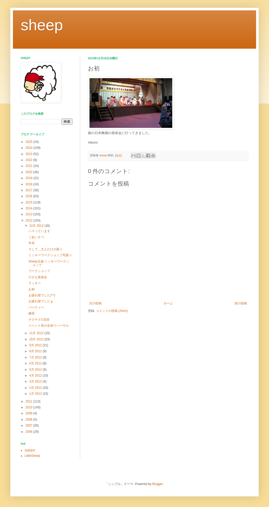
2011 (29, 401)
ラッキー (34, 283)
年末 (31, 243)
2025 (29, 142)
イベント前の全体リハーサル (48, 325)
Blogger (157, 484)
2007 (29, 425)
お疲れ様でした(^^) (41, 295)
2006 (29, 431)
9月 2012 (36, 345)
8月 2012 (36, 351)
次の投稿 (95, 303)
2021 (29, 166)
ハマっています (39, 231)
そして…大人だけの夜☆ (45, 249)
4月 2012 (36, 375)
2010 (29, 407)
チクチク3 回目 (39, 319)
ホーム (168, 303)
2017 (29, 190)
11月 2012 (36, 333)
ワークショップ (39, 271)
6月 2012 (36, 363)
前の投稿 (241, 303)
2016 (29, 196)
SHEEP (30, 450)
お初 (31, 289)
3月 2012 (36, 381)
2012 (29, 220)
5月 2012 (36, 369)
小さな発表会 (37, 277)
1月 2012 (36, 393)
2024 (29, 148)
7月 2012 (36, 357)
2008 (29, 419)
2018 (29, 184)
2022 (29, 160)
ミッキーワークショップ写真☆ (50, 255)
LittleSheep (32, 456)
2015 (29, 202)
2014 (29, 208)
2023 (29, 154)
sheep (42, 25)
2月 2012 (36, 388)
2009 (29, 413)
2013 (29, 214)
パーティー (36, 307)
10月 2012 (36, 339)
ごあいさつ (36, 237)
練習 (31, 313)
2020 (29, 172)
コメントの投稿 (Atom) (112, 311)
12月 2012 (36, 225)
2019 (29, 178)
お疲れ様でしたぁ (40, 301)
